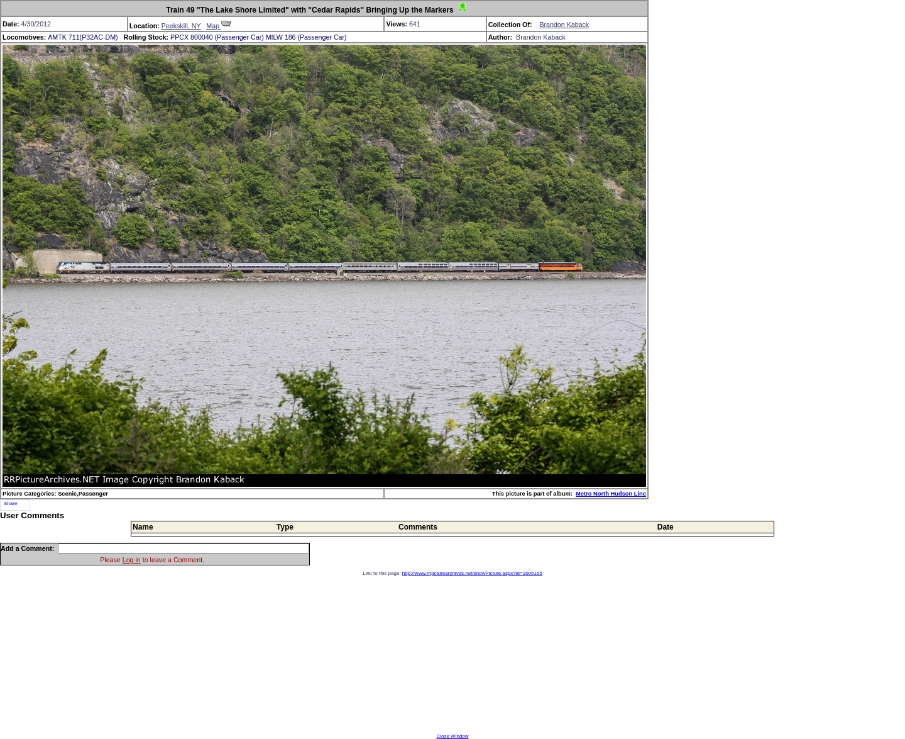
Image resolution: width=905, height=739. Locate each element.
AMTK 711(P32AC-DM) (83, 37)
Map (218, 26)
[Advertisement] (452, 654)
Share (10, 503)
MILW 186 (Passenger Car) (306, 37)
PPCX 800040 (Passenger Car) (217, 37)
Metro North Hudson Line (611, 494)
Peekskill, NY (181, 26)
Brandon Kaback (564, 24)
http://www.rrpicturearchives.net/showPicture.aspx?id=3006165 (472, 573)
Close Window (452, 736)
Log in (132, 560)
